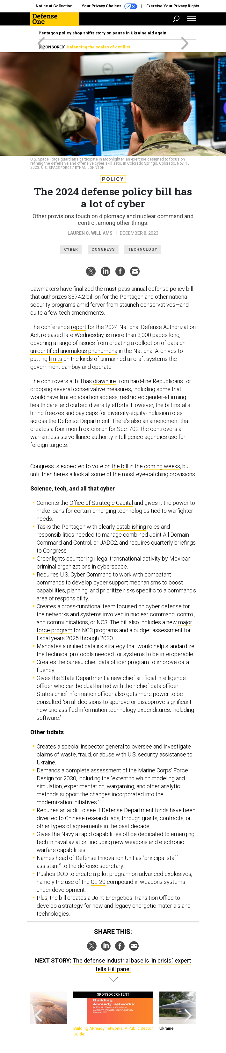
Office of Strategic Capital (101, 502)
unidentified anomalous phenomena (73, 350)
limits (55, 358)
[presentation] (38, 1014)
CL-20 (98, 881)
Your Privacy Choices (109, 6)
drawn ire (104, 381)
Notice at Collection (54, 6)
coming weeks (162, 466)
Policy (113, 179)
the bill (120, 466)
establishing (131, 526)
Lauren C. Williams (90, 233)
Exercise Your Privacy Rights (172, 6)
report (78, 327)
